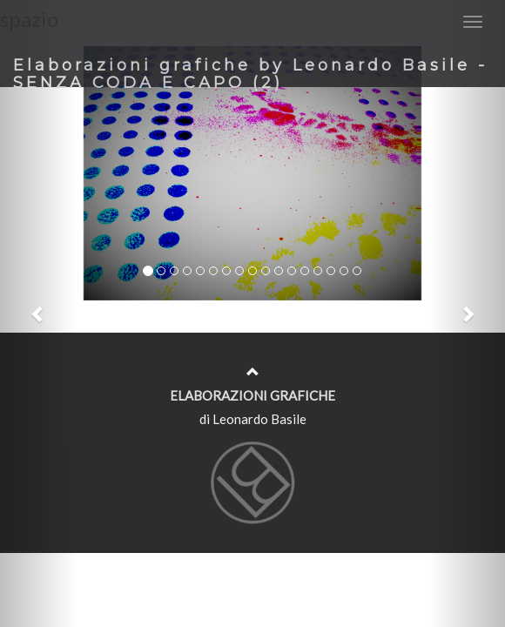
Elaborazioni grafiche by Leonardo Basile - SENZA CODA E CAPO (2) (250, 71)
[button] (38, 313)
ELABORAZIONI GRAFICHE (252, 395)
